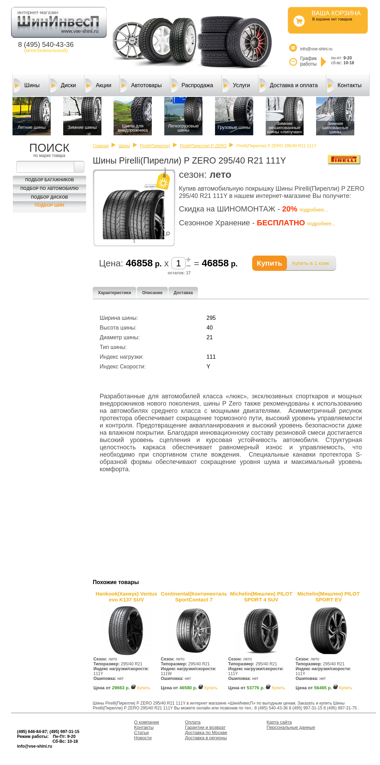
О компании (146, 722)
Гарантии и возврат (205, 727)
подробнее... (313, 210)
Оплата (193, 722)
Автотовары (141, 85)
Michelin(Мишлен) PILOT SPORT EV (328, 596)
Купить (143, 687)
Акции (98, 85)
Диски (63, 85)
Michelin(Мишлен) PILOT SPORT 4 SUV (261, 596)
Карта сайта (279, 722)
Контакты (344, 85)
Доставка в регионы (206, 737)
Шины (27, 85)
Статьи (141, 732)
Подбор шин (49, 205)
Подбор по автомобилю (49, 188)
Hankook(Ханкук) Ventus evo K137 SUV (126, 596)
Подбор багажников (49, 179)
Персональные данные (291, 727)
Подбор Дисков (49, 197)
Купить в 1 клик (310, 263)
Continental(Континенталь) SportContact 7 (194, 596)
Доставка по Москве (206, 732)
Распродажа (192, 85)
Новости (142, 737)
